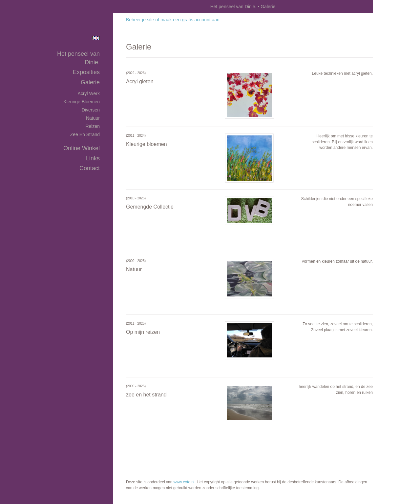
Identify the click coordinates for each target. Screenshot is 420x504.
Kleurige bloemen (81, 101)
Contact (89, 168)
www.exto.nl (184, 482)
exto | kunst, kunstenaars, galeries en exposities (131, 6)
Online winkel (81, 148)
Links (93, 158)
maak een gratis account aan (190, 19)
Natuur (93, 118)
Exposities (86, 72)
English (96, 38)
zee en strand (85, 134)
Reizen (92, 126)
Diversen (91, 109)
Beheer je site (140, 19)
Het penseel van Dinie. (233, 6)
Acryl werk (89, 93)
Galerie (90, 82)
